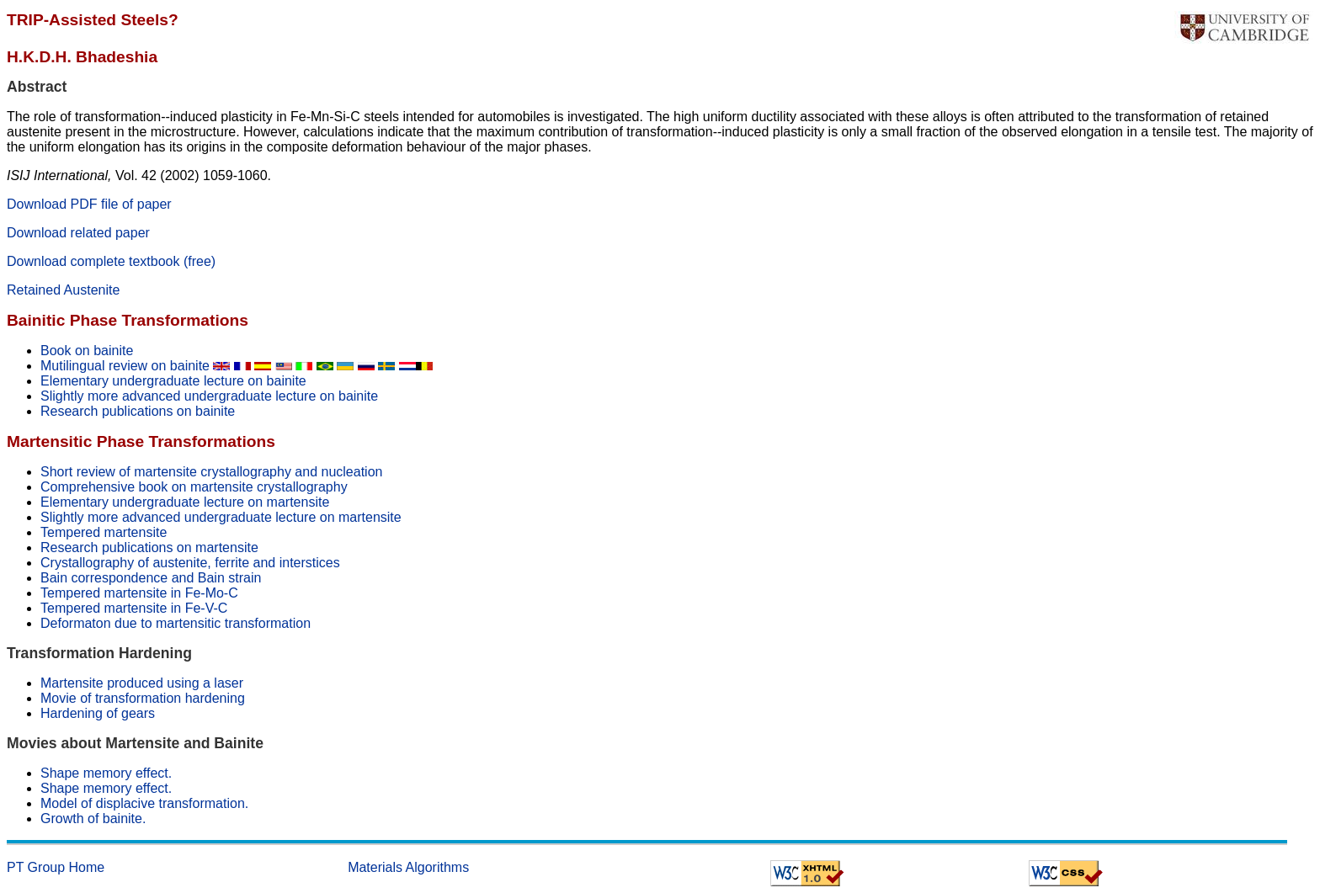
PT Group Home (55, 867)
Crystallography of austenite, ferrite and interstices (190, 562)
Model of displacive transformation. (144, 803)
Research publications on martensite (149, 547)
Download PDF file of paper (89, 204)
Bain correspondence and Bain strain (150, 578)
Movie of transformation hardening (142, 698)
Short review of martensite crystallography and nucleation (211, 472)
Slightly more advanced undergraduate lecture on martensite (221, 517)
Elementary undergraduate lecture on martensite (184, 502)
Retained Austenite (63, 290)
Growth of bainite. (93, 818)
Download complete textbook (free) (111, 261)
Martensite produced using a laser (141, 683)
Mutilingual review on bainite (137, 366)
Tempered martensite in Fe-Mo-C (139, 593)
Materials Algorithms (408, 867)
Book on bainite (86, 350)
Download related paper (78, 233)
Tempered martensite (103, 532)
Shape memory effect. (106, 773)
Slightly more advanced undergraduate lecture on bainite (209, 396)
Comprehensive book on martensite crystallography (194, 487)
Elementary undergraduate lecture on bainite (173, 381)
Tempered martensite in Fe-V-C (133, 608)
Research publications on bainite (137, 411)
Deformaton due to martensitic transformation (175, 623)
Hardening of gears (97, 713)
